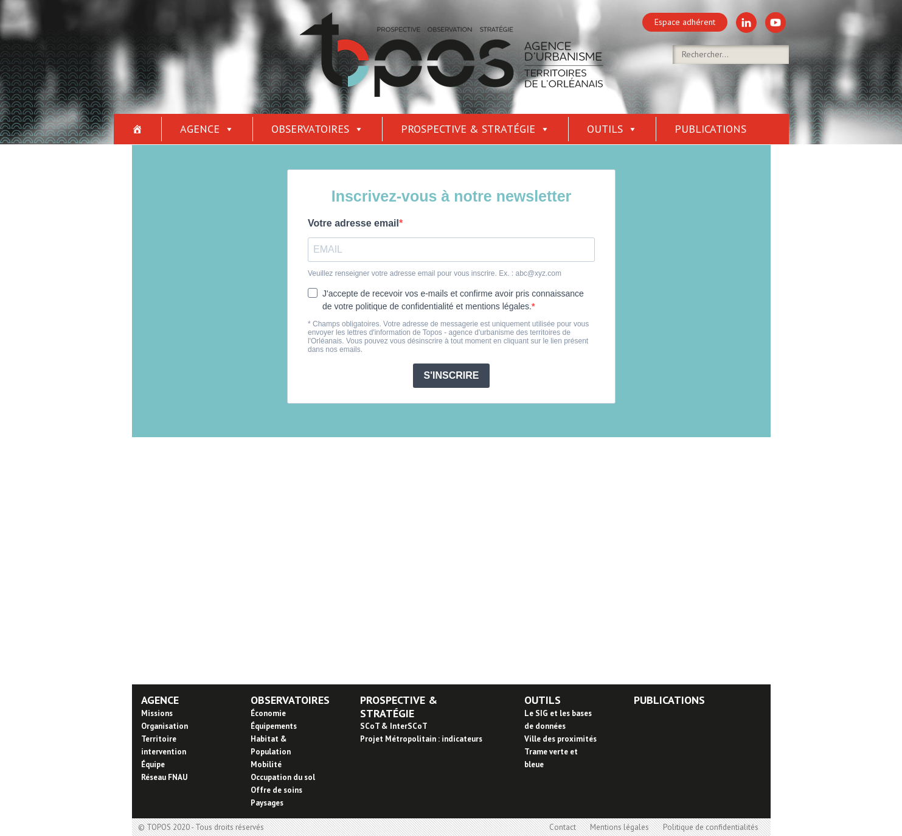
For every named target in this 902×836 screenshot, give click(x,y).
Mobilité (266, 764)
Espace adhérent (684, 21)
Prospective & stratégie (475, 129)
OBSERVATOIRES (290, 700)
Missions (157, 713)
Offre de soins (276, 790)
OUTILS (542, 700)
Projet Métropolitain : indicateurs (421, 739)
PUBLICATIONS (669, 700)
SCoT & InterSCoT (394, 726)
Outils (612, 129)
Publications (710, 129)
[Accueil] (138, 129)
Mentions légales (619, 827)
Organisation (164, 726)
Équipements (274, 726)
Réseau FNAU (164, 777)
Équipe (153, 764)
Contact (562, 827)
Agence (207, 129)
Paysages (267, 803)
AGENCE (160, 700)
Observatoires (317, 129)
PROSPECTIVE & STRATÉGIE (398, 706)
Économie (268, 713)
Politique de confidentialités (710, 827)
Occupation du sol (283, 777)
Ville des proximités (560, 739)
